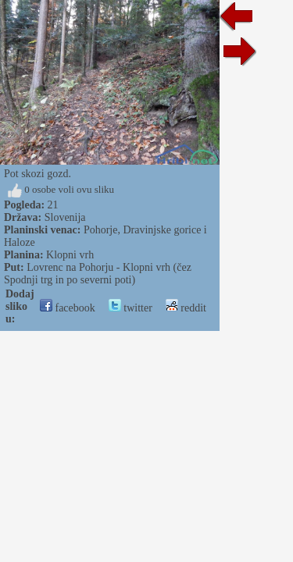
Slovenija (65, 217)
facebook (67, 308)
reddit (186, 308)
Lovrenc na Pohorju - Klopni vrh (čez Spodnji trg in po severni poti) (97, 273)
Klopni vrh (70, 255)
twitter (130, 308)
